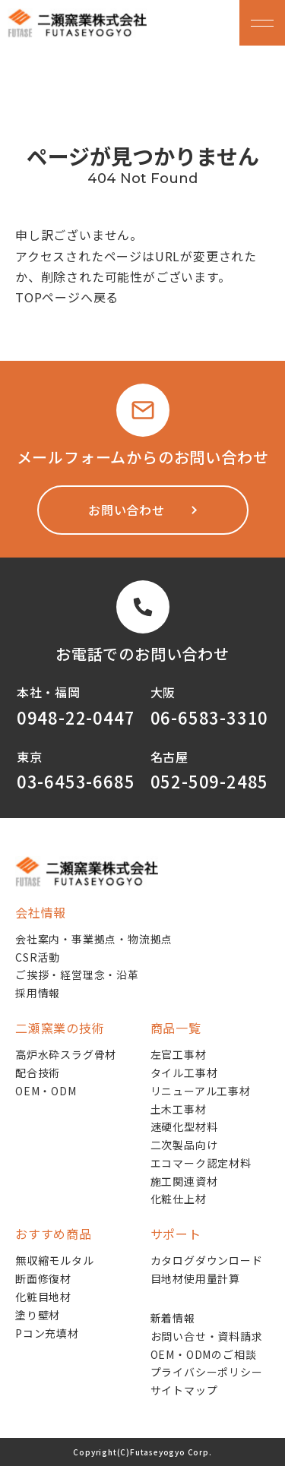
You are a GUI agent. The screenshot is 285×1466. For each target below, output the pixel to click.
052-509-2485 (209, 781)
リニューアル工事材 (200, 1090)
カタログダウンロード (206, 1260)
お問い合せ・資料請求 (206, 1336)
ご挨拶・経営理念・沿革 (77, 974)
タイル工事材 (184, 1072)
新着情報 (172, 1317)
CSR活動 (37, 957)
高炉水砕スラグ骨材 (65, 1054)
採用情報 (37, 992)
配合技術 (37, 1072)
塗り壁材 (37, 1314)
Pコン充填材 (47, 1333)
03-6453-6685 (76, 781)
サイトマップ (184, 1390)
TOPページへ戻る (67, 297)
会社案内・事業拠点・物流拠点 (94, 938)
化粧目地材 (43, 1296)
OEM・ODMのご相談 (203, 1354)
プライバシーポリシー (206, 1371)
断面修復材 (43, 1278)
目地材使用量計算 (195, 1278)
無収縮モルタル (54, 1260)
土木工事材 (178, 1109)
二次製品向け (184, 1144)
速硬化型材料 (184, 1126)
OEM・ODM (46, 1090)
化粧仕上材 (178, 1198)
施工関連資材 (184, 1181)
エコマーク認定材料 (201, 1163)
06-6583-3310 (209, 717)
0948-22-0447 (76, 717)
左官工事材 (178, 1054)
